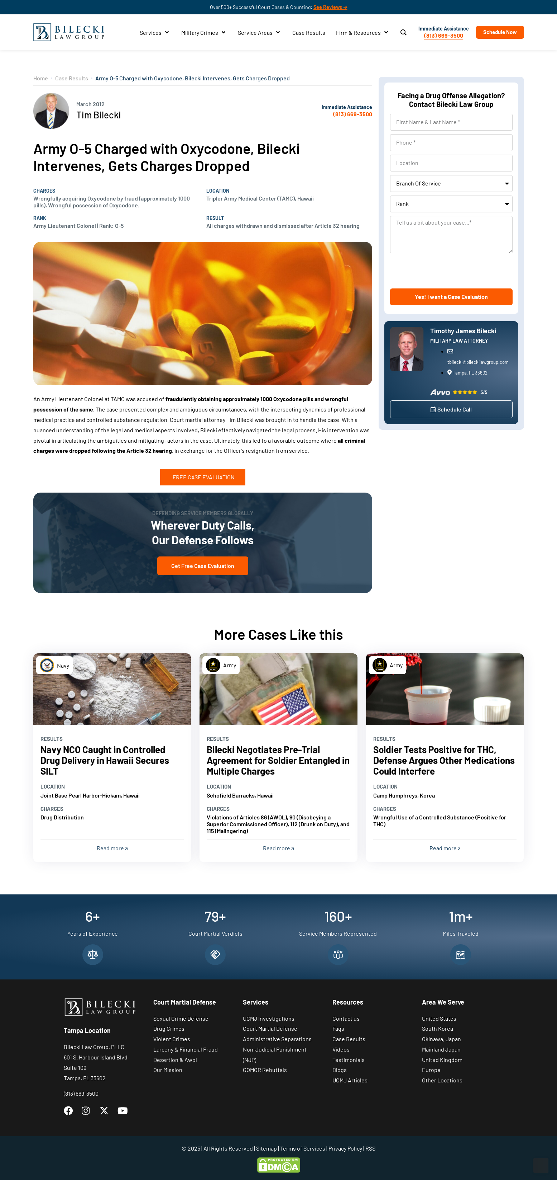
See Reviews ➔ (330, 7)
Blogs (339, 1069)
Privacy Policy (345, 1148)
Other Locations (442, 1080)
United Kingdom (442, 1059)
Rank (39, 218)
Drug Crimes (168, 1028)
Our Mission (167, 1069)
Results (51, 738)
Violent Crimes (171, 1038)
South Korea (437, 1028)
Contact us (346, 1018)
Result (215, 218)
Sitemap (266, 1148)
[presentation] (444, 271)
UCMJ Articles (350, 1080)
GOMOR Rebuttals (265, 1069)
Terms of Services (302, 1148)
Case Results (71, 78)
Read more (112, 848)
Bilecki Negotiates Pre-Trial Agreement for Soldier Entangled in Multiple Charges (278, 760)
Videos (341, 1049)
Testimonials (348, 1059)
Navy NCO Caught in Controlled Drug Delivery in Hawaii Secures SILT (104, 760)
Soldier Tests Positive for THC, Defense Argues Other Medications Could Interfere (444, 760)
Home (40, 78)
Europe (431, 1069)
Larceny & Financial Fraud (185, 1049)
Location (217, 190)
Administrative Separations (277, 1038)
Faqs (338, 1028)
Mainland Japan (441, 1049)
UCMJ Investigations (268, 1018)
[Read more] (112, 689)
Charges (44, 190)
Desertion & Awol (175, 1059)
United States (439, 1018)
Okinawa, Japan (441, 1038)
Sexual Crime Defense (180, 1018)
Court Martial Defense (270, 1028)
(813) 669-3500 (443, 35)
